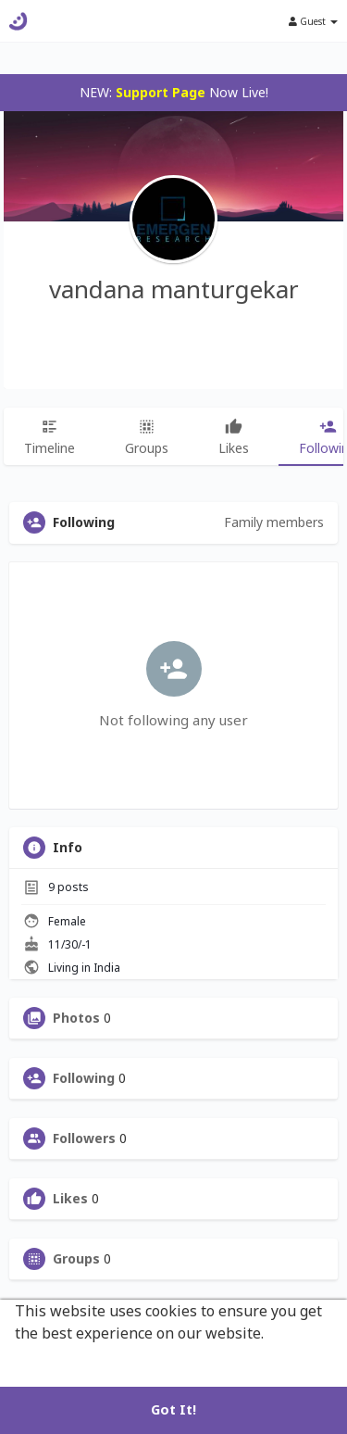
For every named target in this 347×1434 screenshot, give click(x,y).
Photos (76, 1018)
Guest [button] (313, 21)
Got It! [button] (173, 1409)
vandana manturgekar (174, 289)
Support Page (160, 92)
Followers (84, 1138)
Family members (274, 522)
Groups (76, 1259)
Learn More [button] (58, 1358)
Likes (70, 1198)
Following (84, 1078)
